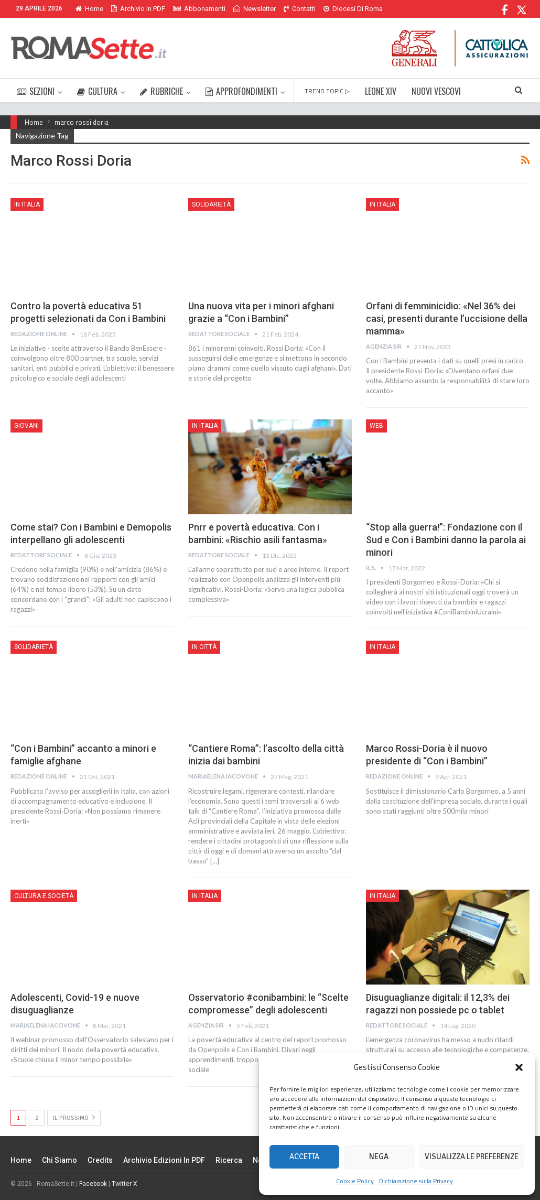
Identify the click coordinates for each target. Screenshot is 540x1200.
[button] (519, 1067)
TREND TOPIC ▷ (327, 91)
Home (89, 9)
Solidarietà (211, 204)
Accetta (304, 1156)
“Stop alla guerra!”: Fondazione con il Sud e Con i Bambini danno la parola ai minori (446, 540)
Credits (100, 1160)
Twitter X (124, 1183)
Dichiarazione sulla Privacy (416, 1181)
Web (376, 425)
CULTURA (97, 91)
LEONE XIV (380, 91)
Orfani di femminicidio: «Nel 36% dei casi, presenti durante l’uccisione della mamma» (446, 318)
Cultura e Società (43, 896)
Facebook (93, 1183)
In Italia (27, 204)
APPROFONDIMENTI (241, 91)
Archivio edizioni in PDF (164, 1160)
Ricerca (228, 1160)
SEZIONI (36, 91)
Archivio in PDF (138, 9)
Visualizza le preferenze (472, 1156)
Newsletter (254, 9)
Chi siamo (59, 1160)
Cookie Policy (355, 1181)
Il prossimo (74, 1117)
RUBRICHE (161, 91)
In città (204, 647)
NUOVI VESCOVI (436, 91)
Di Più (334, 9)
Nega (378, 1156)
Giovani (26, 425)
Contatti (300, 9)
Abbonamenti (199, 9)
